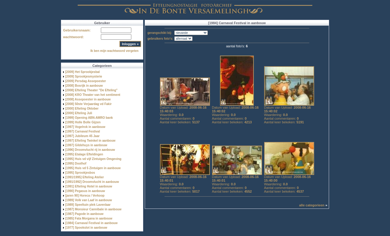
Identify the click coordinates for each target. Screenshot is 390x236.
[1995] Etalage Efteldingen (84, 154)
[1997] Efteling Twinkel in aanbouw (90, 140)
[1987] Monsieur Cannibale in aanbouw (93, 209)
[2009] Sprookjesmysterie (83, 76)
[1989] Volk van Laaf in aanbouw (88, 200)
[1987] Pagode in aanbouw (84, 214)
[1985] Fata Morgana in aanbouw (88, 218)
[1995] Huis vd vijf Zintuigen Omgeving (93, 159)
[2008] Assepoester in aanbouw (88, 99)
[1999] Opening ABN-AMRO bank (89, 117)
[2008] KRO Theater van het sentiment (92, 94)
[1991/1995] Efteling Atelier (84, 177)
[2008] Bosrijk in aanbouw (84, 85)
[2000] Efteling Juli (78, 113)
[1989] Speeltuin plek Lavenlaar (88, 204)
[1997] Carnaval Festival (82, 131)
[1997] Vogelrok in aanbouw (85, 127)
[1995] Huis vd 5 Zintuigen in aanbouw (93, 168)
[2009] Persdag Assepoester (85, 81)
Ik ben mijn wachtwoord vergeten (114, 51)
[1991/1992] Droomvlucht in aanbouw (92, 181)
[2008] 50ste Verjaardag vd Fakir (88, 104)
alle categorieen (311, 205)
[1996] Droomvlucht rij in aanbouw (90, 149)
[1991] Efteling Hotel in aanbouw (88, 186)
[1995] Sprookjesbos (80, 172)
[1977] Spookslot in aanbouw (86, 227)
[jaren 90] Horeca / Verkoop (85, 195)
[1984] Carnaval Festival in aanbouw (91, 223)
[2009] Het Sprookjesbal (82, 72)
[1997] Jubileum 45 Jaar (82, 136)
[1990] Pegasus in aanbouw (85, 191)
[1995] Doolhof (75, 163)
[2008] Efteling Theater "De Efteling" (91, 90)
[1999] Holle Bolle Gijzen (83, 122)
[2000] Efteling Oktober (81, 108)
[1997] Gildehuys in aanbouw (86, 145)
